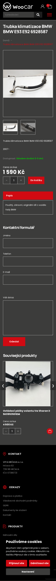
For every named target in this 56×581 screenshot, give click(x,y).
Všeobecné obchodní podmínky (20, 500)
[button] (50, 431)
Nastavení (28, 571)
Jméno (6, 235)
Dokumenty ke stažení (15, 510)
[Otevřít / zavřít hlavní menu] (49, 15)
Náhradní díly (10, 535)
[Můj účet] (43, 6)
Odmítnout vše (39, 563)
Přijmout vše (16, 563)
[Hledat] (38, 15)
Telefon (7, 253)
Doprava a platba (12, 495)
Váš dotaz (8, 297)
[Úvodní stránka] (18, 6)
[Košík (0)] (50, 6)
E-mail (6, 272)
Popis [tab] (9, 195)
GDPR (6, 505)
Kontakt (7, 515)
